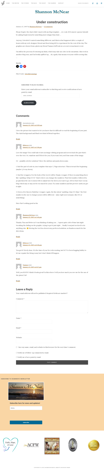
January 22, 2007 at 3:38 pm (32, 147)
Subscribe (29, 103)
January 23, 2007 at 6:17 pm (32, 267)
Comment (20, 299)
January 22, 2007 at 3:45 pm (32, 217)
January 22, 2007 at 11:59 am (32, 125)
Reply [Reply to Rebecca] (18, 209)
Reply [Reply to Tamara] (18, 281)
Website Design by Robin (63, 467)
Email (18, 328)
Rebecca (26, 145)
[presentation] (23, 415)
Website (19, 338)
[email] (26, 408)
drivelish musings (31, 74)
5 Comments (48, 27)
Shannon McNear (29, 215)
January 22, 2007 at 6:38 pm (32, 245)
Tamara (25, 265)
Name (18, 318)
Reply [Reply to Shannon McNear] (18, 237)
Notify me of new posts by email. (29, 357)
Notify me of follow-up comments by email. (33, 353)
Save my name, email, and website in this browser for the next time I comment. (47, 347)
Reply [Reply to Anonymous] (18, 139)
